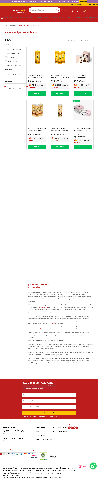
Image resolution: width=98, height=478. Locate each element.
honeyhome (13, 52)
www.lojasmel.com (19, 470)
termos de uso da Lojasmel (53, 416)
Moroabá (11, 56)
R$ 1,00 (11, 87)
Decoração (13, 24)
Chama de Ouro (14, 48)
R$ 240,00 (19, 87)
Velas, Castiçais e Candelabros (29, 24)
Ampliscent (12, 60)
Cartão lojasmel (76, 4)
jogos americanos (38, 328)
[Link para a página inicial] (6, 24)
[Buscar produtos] (55, 9)
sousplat (49, 328)
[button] (16, 43)
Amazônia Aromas (14, 64)
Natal (53, 322)
